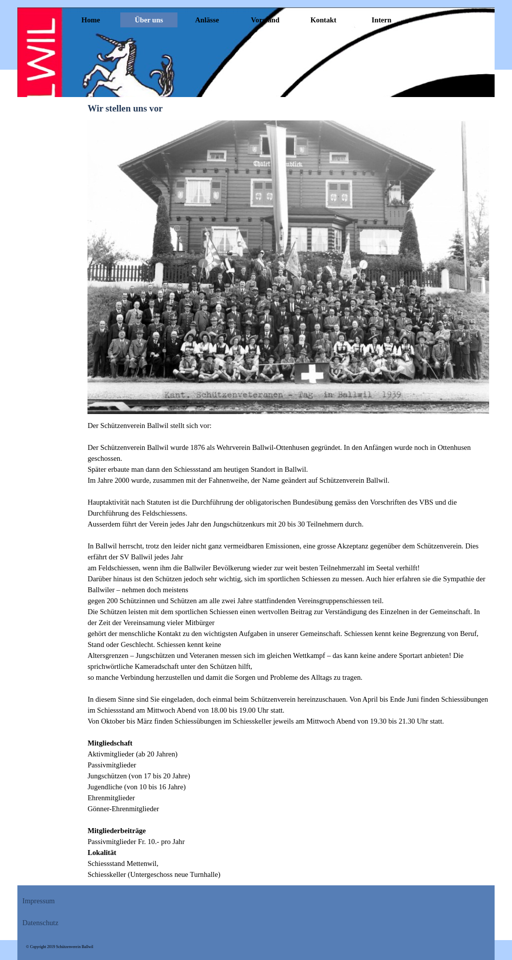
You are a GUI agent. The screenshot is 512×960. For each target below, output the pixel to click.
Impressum (38, 901)
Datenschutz (40, 923)
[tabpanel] (288, 650)
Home (91, 20)
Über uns (149, 20)
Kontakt (323, 20)
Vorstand (265, 20)
